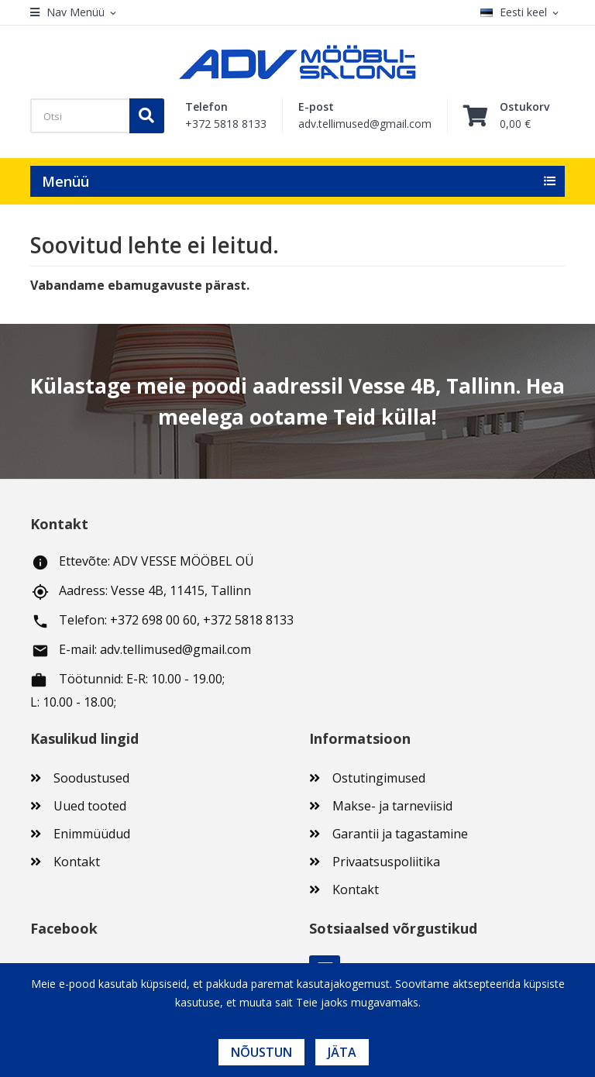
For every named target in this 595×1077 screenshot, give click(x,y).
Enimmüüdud (91, 833)
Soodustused (91, 777)
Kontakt (76, 861)
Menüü (65, 181)
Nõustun (261, 1052)
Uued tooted (89, 805)
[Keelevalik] (522, 13)
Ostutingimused (378, 777)
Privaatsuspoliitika (386, 861)
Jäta (342, 1052)
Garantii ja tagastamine (400, 833)
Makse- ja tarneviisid (392, 805)
